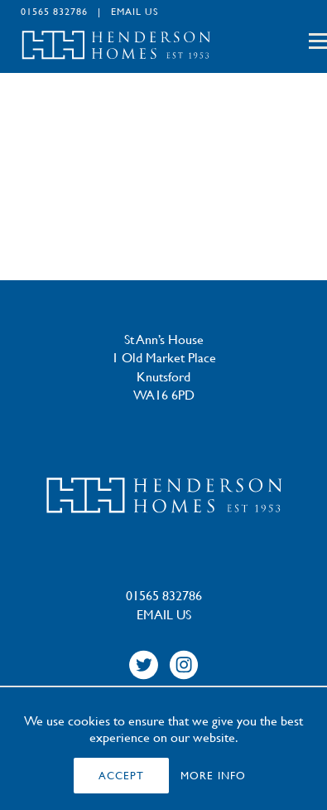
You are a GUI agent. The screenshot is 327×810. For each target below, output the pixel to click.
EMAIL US (135, 10)
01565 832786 (54, 10)
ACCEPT (121, 775)
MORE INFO (213, 775)
